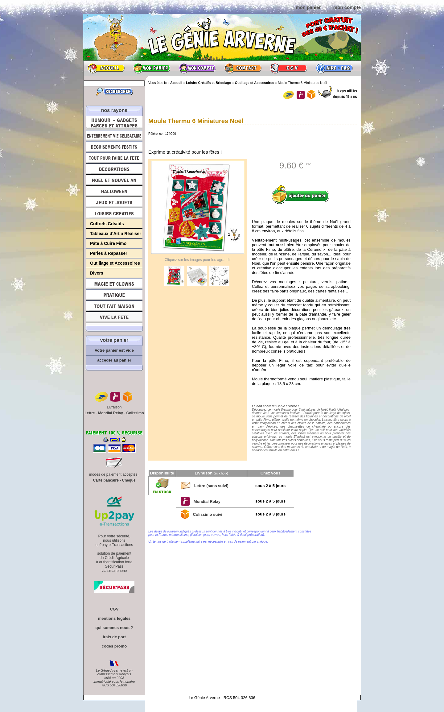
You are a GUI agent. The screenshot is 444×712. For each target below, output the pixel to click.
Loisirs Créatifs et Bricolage (114, 213)
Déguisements (114, 147)
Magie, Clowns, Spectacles (114, 284)
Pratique (114, 295)
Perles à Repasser (108, 253)
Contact (242, 68)
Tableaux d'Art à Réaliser (115, 233)
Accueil (106, 68)
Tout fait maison (114, 306)
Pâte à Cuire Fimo (108, 243)
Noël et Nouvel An (114, 180)
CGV (288, 68)
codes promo (114, 646)
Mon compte (197, 68)
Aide (334, 68)
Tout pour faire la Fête (114, 158)
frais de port (114, 637)
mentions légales (114, 618)
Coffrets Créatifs (107, 223)
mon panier (308, 7)
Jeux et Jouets (114, 202)
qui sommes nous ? (114, 627)
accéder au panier (114, 360)
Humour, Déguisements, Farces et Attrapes (114, 123)
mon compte (347, 7)
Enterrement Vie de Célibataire (114, 135)
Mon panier (151, 68)
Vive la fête (114, 319)
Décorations (114, 169)
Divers (96, 273)
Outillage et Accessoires (115, 263)
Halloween (114, 191)
